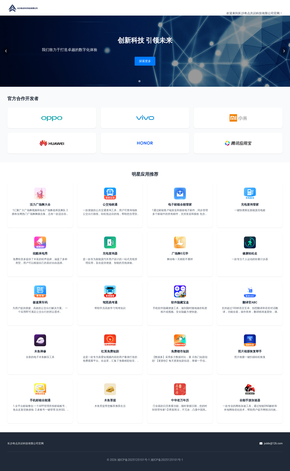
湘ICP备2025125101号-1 (133, 460)
